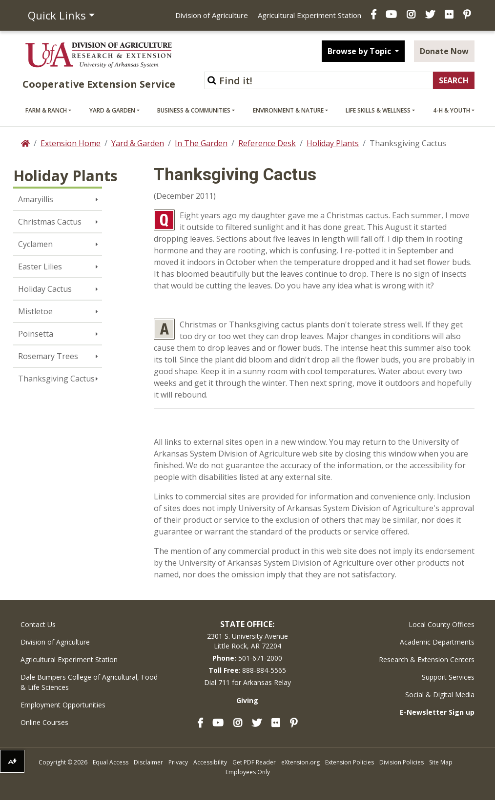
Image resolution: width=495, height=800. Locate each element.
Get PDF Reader (254, 762)
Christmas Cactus (50, 221)
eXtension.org (300, 762)
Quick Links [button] (57, 15)
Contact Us (38, 624)
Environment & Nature (288, 110)
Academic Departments (437, 642)
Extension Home (71, 143)
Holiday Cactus (45, 289)
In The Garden (201, 143)
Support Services (448, 677)
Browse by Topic (360, 51)
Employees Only (248, 772)
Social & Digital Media (439, 694)
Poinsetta (35, 333)
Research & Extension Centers (426, 659)
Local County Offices (441, 624)
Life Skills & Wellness (378, 110)
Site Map (441, 762)
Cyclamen (35, 244)
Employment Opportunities (63, 704)
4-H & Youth (451, 110)
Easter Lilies (40, 266)
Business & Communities (193, 110)
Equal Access (110, 762)
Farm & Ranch (46, 110)
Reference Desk (267, 143)
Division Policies (401, 762)
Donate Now (444, 51)
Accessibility (210, 762)
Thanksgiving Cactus (56, 378)
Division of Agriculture (211, 15)
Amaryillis (35, 199)
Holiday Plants (333, 143)
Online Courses (44, 722)
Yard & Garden (112, 110)
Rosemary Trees (48, 356)
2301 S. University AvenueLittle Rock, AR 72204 (247, 640)
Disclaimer (148, 762)
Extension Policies (349, 762)
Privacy (178, 762)
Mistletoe (35, 311)
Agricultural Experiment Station (309, 15)
